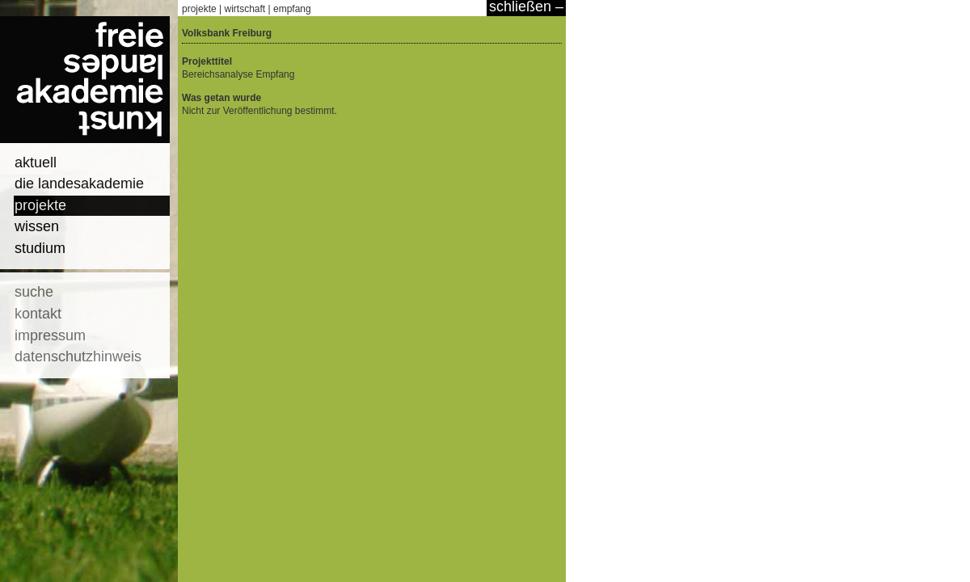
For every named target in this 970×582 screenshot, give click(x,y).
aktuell (36, 162)
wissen (37, 226)
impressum (50, 335)
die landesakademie (79, 183)
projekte (40, 205)
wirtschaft (245, 9)
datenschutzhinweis (78, 356)
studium (40, 248)
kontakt (38, 314)
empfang (292, 9)
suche (34, 292)
